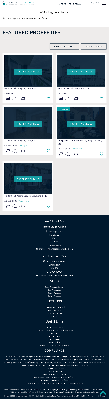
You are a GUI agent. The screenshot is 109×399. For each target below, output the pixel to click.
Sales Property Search (54, 287)
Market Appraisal (69, 3)
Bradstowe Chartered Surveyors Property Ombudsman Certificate (54, 383)
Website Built (37, 396)
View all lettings (64, 46)
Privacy (90, 396)
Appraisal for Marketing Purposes (54, 345)
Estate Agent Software (60, 396)
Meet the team (54, 336)
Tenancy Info (24, 145)
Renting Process (54, 313)
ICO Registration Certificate (54, 374)
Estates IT (75, 396)
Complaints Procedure (54, 368)
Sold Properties (54, 290)
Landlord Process (54, 316)
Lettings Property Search (54, 307)
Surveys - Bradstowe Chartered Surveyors (54, 330)
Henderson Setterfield (23, 396)
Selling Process (54, 296)
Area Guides (54, 342)
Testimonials (54, 339)
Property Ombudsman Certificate (54, 380)
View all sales (93, 46)
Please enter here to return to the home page (69, 18)
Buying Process (54, 293)
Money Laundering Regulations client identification (54, 377)
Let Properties (54, 310)
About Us (55, 333)
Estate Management (54, 327)
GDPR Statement (54, 371)
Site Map (83, 396)
